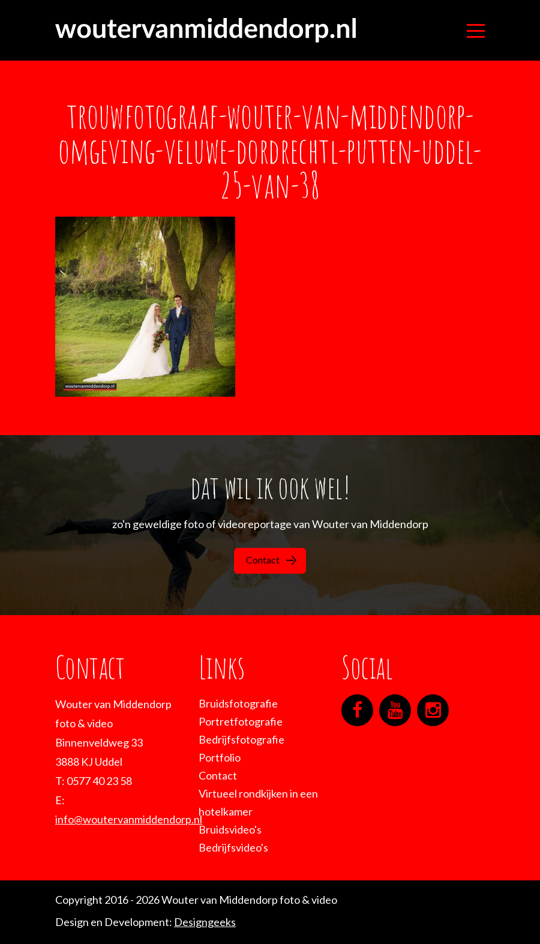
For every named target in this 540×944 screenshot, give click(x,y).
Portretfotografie (241, 721)
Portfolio (220, 757)
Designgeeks (205, 921)
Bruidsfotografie (238, 703)
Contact (271, 559)
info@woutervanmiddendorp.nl (128, 819)
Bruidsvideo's (230, 829)
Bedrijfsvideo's (233, 847)
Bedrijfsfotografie (241, 739)
